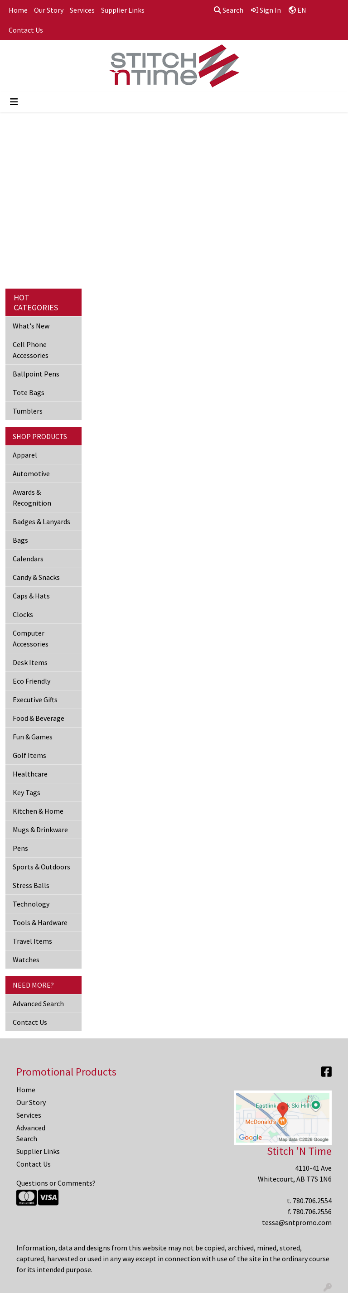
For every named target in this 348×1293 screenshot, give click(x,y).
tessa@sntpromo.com (297, 1222)
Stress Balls (31, 885)
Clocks (23, 614)
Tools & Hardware (40, 922)
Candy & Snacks (36, 577)
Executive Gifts (35, 699)
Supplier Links (123, 9)
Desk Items (30, 662)
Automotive (31, 473)
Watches (26, 959)
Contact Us (26, 29)
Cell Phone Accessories (30, 350)
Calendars (28, 558)
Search (228, 9)
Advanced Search (38, 1003)
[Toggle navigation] (14, 102)
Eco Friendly (31, 680)
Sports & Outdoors (41, 866)
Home (18, 9)
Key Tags (26, 792)
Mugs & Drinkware (40, 829)
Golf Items (29, 755)
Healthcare (30, 773)
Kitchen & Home (38, 810)
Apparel (25, 454)
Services (82, 9)
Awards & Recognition (32, 497)
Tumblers (28, 410)
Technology (31, 903)
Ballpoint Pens (36, 373)
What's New (31, 325)
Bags (20, 540)
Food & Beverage (38, 718)
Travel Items (32, 941)
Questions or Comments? (56, 1182)
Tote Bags (28, 392)
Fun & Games (33, 736)
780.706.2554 (312, 1200)
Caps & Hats (31, 595)
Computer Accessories (30, 638)
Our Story (48, 9)
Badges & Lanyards (41, 521)
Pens (20, 848)
